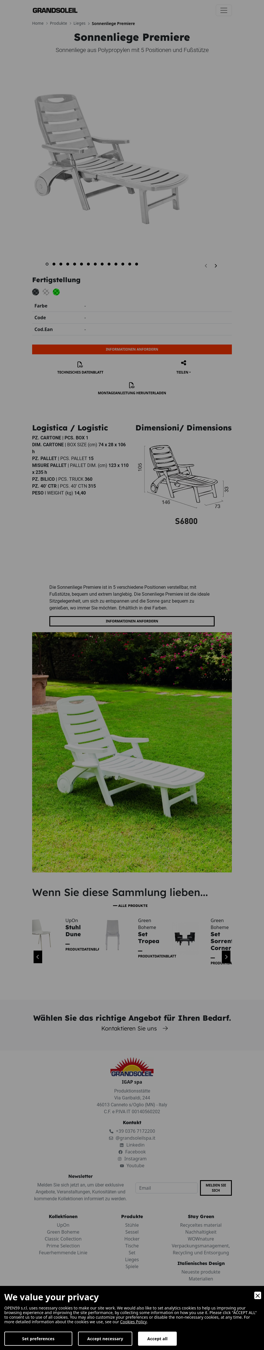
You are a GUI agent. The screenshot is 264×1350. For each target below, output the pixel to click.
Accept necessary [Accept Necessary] (105, 1338)
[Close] (257, 1295)
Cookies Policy (133, 1321)
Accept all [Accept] (157, 1338)
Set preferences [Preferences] (38, 1338)
